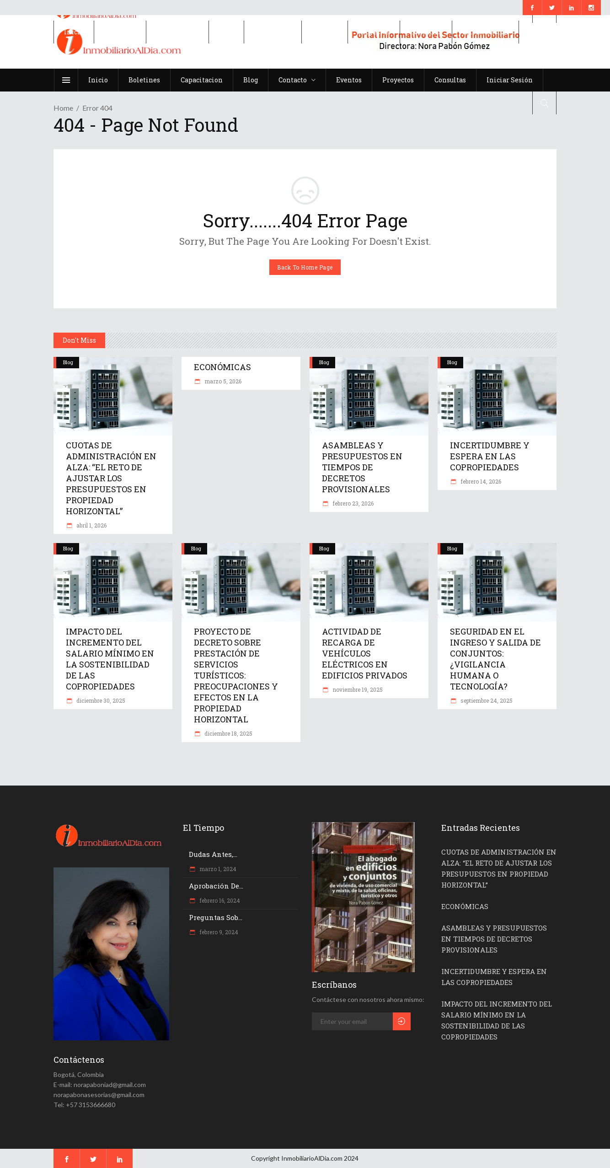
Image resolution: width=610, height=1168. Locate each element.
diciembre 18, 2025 (227, 733)
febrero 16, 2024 (219, 900)
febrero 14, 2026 (480, 481)
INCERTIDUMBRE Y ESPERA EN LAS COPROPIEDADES (490, 456)
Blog (68, 362)
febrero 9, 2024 (218, 932)
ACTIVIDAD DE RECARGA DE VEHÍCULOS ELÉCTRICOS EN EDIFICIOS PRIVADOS (364, 653)
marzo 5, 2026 (222, 381)
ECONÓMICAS (222, 366)
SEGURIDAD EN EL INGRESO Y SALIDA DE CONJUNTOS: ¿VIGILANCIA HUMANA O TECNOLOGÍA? (495, 659)
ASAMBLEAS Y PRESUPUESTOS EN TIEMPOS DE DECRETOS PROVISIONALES (362, 467)
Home (63, 107)
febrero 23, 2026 (352, 503)
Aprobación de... (216, 885)
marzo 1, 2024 (217, 868)
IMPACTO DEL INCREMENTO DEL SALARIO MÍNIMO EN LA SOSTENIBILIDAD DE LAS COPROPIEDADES (110, 659)
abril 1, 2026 (91, 525)
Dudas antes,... (213, 854)
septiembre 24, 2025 (486, 700)
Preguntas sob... (215, 917)
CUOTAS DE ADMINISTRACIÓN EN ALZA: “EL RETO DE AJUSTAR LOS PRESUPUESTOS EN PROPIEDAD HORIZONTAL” (111, 478)
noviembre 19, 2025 (357, 689)
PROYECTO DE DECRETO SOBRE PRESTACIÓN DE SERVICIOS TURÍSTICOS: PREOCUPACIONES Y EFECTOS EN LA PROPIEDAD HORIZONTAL (236, 675)
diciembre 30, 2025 (100, 700)
